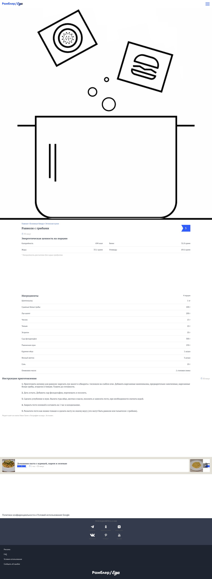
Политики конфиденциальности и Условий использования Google (35, 515)
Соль (23, 364)
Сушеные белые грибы (31, 307)
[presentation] (205, 465)
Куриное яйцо (27, 351)
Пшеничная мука (29, 345)
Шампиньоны (27, 301)
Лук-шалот (26, 313)
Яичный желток (28, 358)
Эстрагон (25, 332)
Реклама (7, 549)
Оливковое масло (29, 370)
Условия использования (13, 559)
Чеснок (25, 320)
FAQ (5, 554)
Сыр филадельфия (29, 339)
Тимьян (25, 326)
